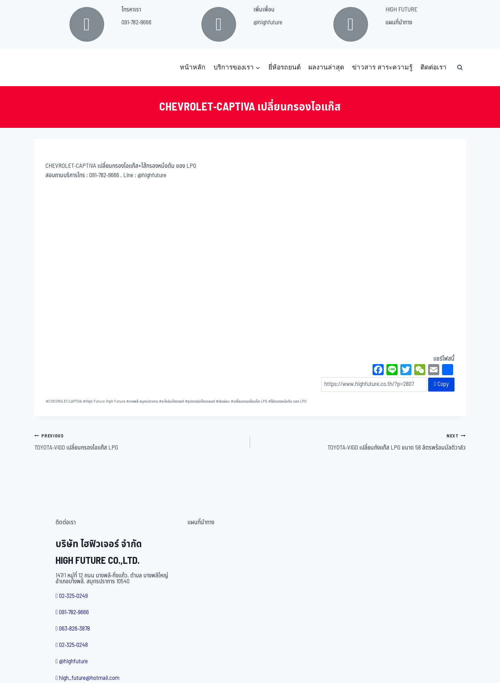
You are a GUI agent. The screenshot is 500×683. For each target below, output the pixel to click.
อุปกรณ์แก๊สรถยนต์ (200, 401)
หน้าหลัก (193, 67)
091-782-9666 (136, 22)
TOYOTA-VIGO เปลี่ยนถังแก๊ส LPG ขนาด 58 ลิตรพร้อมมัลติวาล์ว (361, 442)
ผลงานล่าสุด (326, 67)
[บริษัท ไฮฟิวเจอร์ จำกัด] (49, 67)
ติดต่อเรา (433, 67)
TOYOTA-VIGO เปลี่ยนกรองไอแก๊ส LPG (139, 442)
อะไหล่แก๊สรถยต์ (171, 401)
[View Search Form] (460, 67)
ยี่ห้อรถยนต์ (284, 67)
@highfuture (267, 22)
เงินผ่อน (223, 401)
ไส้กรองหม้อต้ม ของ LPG (287, 401)
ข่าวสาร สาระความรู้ (382, 67)
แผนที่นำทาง (398, 22)
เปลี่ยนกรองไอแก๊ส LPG (249, 401)
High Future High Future (104, 401)
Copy (441, 384)
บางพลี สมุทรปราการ (142, 401)
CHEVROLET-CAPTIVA (64, 401)
